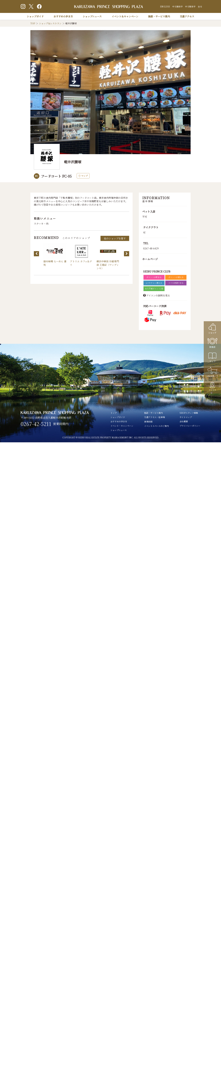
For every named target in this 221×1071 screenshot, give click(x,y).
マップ (83, 175)
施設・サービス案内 (159, 16)
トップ (113, 412)
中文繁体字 (190, 6)
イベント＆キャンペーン (125, 16)
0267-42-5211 (36, 424)
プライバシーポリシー (190, 425)
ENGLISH (165, 6)
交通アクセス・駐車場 (154, 417)
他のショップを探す (115, 238)
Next (126, 253)
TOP (32, 23)
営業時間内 (61, 423)
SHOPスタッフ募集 (189, 412)
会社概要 (184, 421)
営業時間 (148, 421)
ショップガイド (35, 16)
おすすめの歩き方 (63, 16)
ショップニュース (92, 16)
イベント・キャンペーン (121, 425)
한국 (200, 6)
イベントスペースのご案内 (156, 425)
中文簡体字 (177, 6)
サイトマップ (186, 417)
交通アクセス (187, 16)
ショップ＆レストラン (50, 23)
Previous (36, 253)
